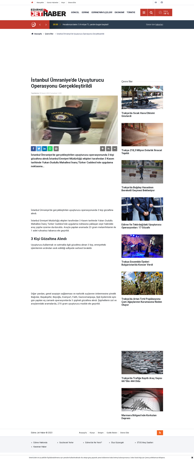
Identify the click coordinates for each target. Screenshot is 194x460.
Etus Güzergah (117, 442)
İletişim (101, 433)
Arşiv (63, 2)
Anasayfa (83, 433)
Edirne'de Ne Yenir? (93, 442)
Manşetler (40, 2)
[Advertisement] (97, 56)
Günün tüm (154, 24)
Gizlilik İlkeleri (112, 433)
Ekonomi (119, 12)
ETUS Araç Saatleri (145, 442)
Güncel (75, 12)
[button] (102, 148)
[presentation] (40, 24)
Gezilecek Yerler (66, 442)
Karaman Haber (40, 447)
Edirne (85, 12)
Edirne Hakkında (40, 442)
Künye (92, 433)
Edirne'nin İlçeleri (102, 12)
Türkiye (131, 12)
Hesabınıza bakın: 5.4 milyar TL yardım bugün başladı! (86, 24)
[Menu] (144, 12)
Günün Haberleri (52, 2)
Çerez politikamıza (151, 458)
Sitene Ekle (72, 2)
